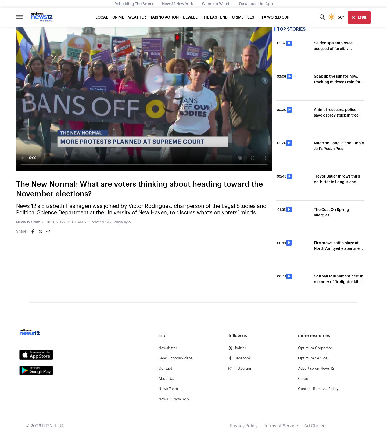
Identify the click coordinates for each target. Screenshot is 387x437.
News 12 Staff (28, 222)
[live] (359, 17)
